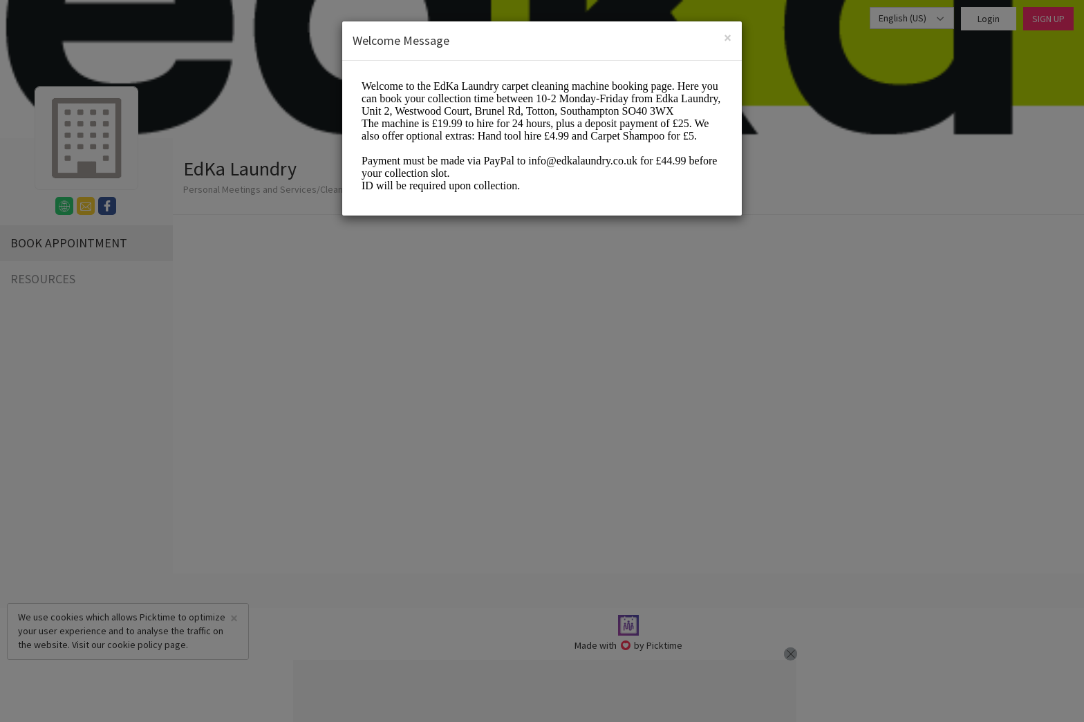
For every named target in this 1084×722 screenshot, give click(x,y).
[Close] (727, 37)
